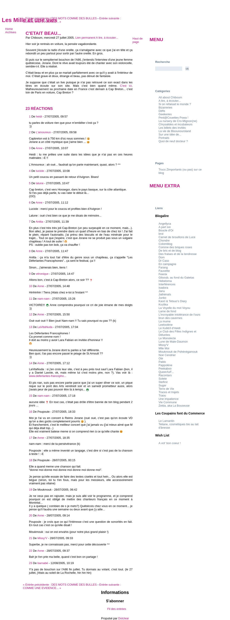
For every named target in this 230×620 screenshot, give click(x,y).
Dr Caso (164, 260)
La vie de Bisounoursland (175, 131)
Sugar (162, 385)
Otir (161, 358)
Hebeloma (165, 281)
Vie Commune (168, 402)
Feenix (163, 274)
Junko (162, 297)
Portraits (164, 138)
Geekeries (165, 114)
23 (30, 563)
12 (30, 314)
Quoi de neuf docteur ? (173, 141)
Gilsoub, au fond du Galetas (176, 277)
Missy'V (42, 538)
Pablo (162, 361)
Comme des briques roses (175, 247)
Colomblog (165, 244)
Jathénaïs (165, 294)
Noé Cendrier (167, 355)
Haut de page (138, 40)
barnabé (43, 563)
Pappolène (165, 365)
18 (30, 460)
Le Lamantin (166, 421)
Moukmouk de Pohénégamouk (178, 351)
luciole (40, 171)
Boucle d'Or (166, 230)
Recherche (162, 62)
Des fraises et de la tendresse (178, 254)
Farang (163, 267)
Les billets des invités (172, 127)
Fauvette (164, 270)
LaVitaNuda (45, 327)
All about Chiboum (170, 97)
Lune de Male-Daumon (173, 341)
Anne (39, 148)
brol (161, 233)
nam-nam (44, 298)
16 (30, 411)
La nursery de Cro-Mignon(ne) (178, 121)
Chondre (164, 240)
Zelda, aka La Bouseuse (174, 405)
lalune (40, 183)
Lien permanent (85, 37)
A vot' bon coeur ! (170, 443)
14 (30, 363)
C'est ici (126, 85)
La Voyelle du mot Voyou (174, 308)
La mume (164, 321)
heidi (39, 116)
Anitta (39, 221)
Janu (162, 291)
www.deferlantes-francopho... (47, 376)
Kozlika (163, 304)
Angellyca (165, 223)
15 (30, 395)
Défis (162, 111)
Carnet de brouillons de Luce (177, 237)
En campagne (167, 264)
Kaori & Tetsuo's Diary (173, 301)
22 (30, 550)
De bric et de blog (170, 250)
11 (30, 298)
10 (30, 286)
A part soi (164, 227)
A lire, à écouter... (107, 37)
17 (30, 437)
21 (30, 538)
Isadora (163, 287)
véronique (42, 273)
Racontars (165, 375)
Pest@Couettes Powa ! (173, 117)
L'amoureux (43, 132)
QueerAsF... (166, 372)
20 (30, 515)
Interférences (167, 284)
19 (30, 489)
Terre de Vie (166, 388)
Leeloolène (166, 324)
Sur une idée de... (170, 134)
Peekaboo (165, 368)
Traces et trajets (169, 392)
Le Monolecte (167, 338)
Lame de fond (167, 311)
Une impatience (169, 399)
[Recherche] (168, 68)
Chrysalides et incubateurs (175, 124)
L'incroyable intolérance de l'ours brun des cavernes (179, 316)
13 (30, 327)
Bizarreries (165, 107)
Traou (162, 395)
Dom (162, 257)
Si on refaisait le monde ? (175, 104)
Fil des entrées (116, 609)
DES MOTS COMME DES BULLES (60, 18)
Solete (163, 378)
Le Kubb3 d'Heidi (169, 328)
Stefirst (163, 382)
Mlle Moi (164, 348)
